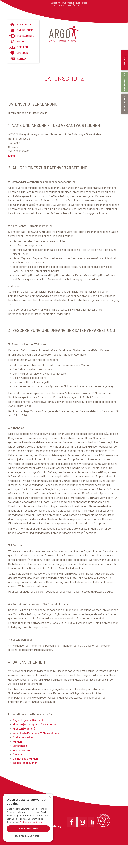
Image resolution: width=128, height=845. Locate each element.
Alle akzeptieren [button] (28, 828)
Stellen (22, 47)
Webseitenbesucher (25, 762)
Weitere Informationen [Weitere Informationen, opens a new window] (31, 822)
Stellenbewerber (23, 737)
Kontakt (22, 58)
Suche (21, 41)
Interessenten (21, 750)
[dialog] (28, 818)
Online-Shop (25, 30)
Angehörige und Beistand (28, 720)
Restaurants (25, 35)
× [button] (49, 797)
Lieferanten (20, 745)
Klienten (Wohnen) (24, 728)
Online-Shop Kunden (25, 758)
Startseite (24, 24)
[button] (28, 836)
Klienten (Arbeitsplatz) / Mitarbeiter (34, 724)
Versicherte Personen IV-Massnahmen (36, 733)
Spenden (22, 52)
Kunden (17, 741)
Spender (18, 754)
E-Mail (12, 155)
